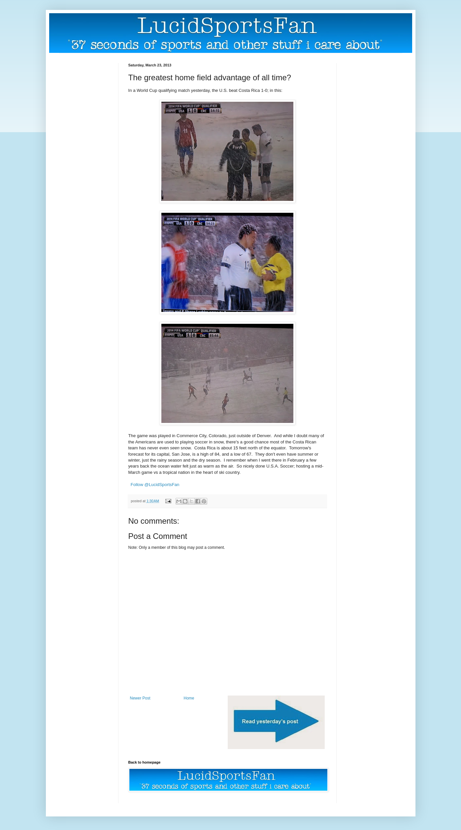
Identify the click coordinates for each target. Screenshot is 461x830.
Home (189, 698)
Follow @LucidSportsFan (155, 484)
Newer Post (140, 698)
